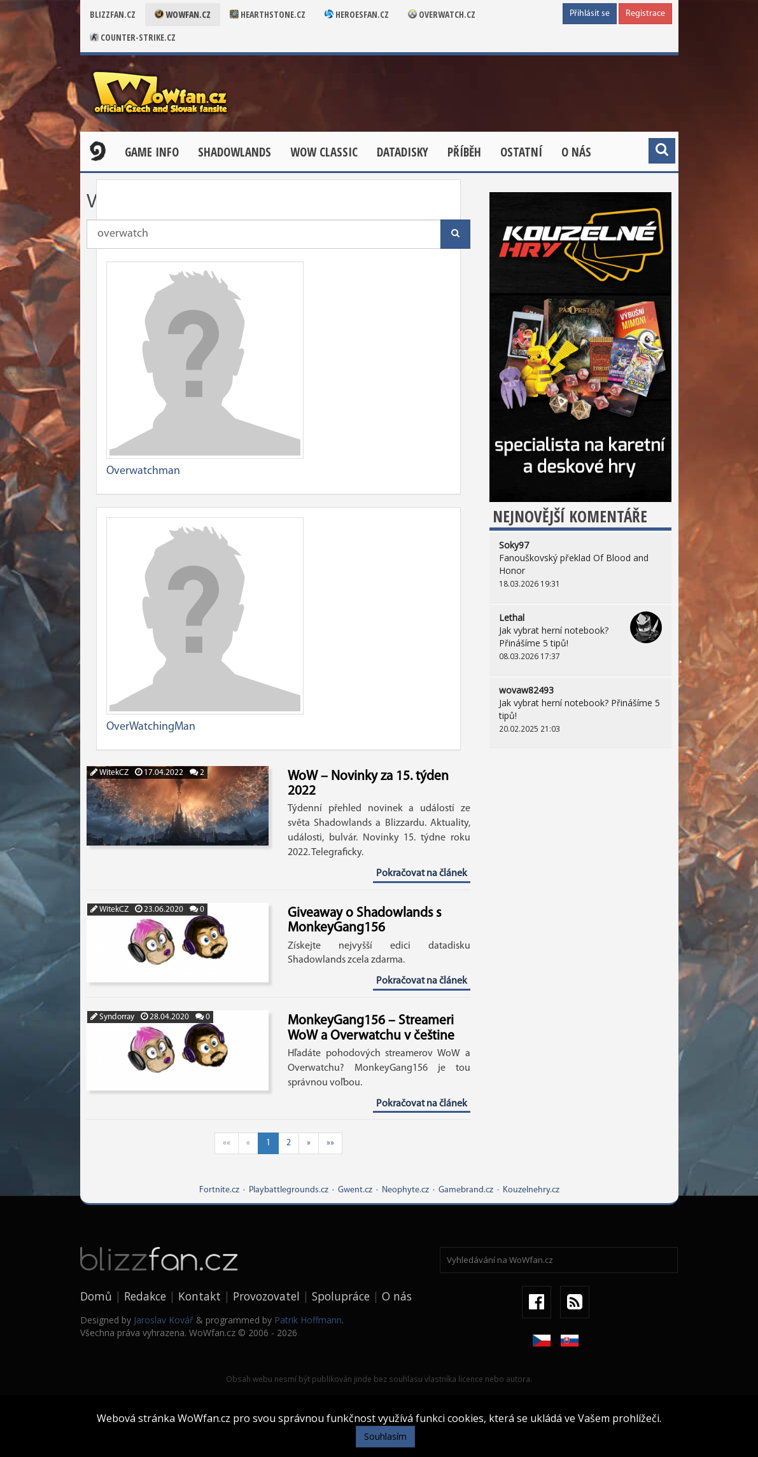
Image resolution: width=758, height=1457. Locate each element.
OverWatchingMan (150, 727)
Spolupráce (341, 1296)
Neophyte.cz (405, 1190)
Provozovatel (266, 1296)
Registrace (645, 13)
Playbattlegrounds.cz (288, 1190)
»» (330, 1143)
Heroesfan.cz (357, 14)
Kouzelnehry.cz (531, 1190)
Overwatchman (143, 471)
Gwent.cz (355, 1190)
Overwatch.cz (441, 14)
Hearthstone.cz (267, 14)
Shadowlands (234, 152)
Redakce (145, 1296)
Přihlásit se (590, 13)
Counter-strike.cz (133, 37)
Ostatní (521, 152)
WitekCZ (109, 773)
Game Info (152, 152)
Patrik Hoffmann (308, 1320)
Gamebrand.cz (466, 1190)
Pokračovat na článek (421, 873)
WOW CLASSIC (324, 152)
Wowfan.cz (183, 14)
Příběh (464, 152)
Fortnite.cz (219, 1190)
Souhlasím (385, 1436)
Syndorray (112, 1017)
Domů (96, 1296)
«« (226, 1143)
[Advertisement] (580, 958)
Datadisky (402, 152)
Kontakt (199, 1296)
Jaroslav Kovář (163, 1320)
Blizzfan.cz (113, 14)
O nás (576, 152)
